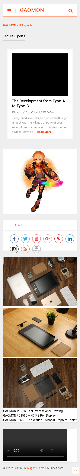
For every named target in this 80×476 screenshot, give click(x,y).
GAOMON (32, 10)
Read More (44, 131)
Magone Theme (36, 468)
